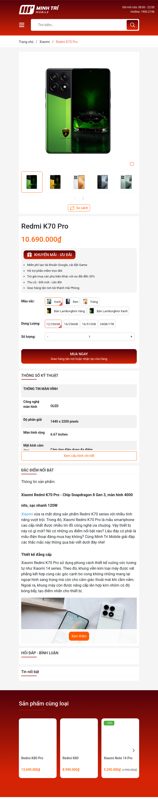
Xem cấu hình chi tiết (79, 456)
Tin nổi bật (30, 672)
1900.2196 (147, 11)
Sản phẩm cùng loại (44, 703)
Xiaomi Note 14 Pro (118, 758)
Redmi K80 (70, 758)
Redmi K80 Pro (32, 758)
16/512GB (89, 324)
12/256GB (54, 325)
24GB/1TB (107, 324)
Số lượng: (28, 337)
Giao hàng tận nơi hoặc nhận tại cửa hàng (79, 356)
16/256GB (71, 324)
